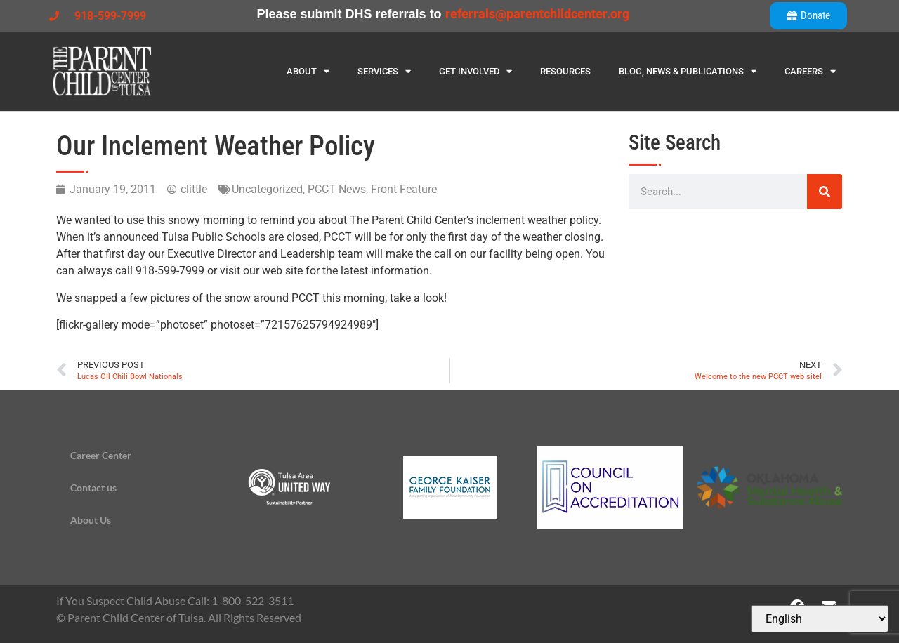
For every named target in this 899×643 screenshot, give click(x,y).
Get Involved (475, 71)
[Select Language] (819, 618)
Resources (565, 71)
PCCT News (337, 189)
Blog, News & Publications (687, 71)
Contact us (93, 487)
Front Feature (404, 189)
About (308, 71)
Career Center (100, 455)
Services (384, 71)
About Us (90, 520)
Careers (810, 71)
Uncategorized (267, 189)
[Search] (824, 191)
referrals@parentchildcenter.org (537, 13)
